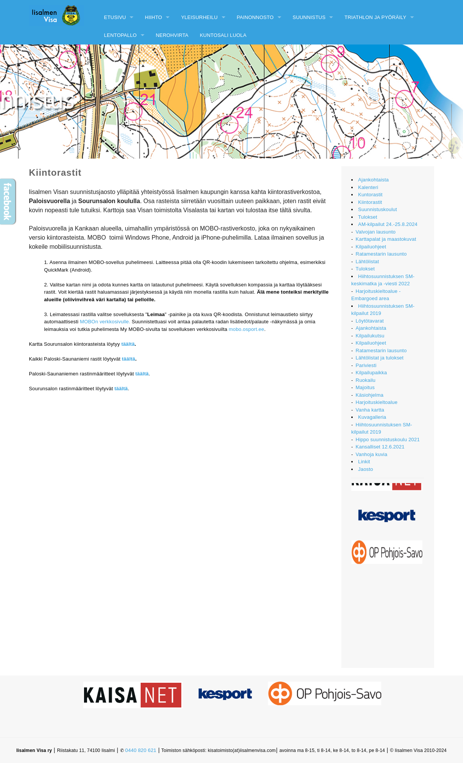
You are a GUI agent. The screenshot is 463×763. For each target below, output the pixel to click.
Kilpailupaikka (371, 372)
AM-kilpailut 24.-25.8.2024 (387, 224)
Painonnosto (255, 17)
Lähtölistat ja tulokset (380, 358)
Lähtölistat (367, 261)
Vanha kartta (370, 410)
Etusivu (115, 17)
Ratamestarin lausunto (381, 254)
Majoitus (365, 387)
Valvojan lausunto (376, 232)
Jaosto (365, 469)
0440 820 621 (140, 750)
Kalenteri (368, 187)
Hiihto (153, 17)
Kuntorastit (370, 194)
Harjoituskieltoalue (377, 402)
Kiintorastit (370, 202)
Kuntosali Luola (223, 35)
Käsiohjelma (370, 395)
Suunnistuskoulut (377, 209)
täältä (128, 344)
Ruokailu (366, 380)
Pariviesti (366, 365)
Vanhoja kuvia (371, 454)
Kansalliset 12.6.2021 (380, 447)
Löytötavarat (370, 321)
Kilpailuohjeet (371, 247)
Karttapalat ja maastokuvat (386, 239)
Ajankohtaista (373, 180)
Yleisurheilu (199, 17)
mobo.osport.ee (246, 329)
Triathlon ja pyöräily (375, 17)
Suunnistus (309, 17)
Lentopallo (120, 35)
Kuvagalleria (372, 417)
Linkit (364, 461)
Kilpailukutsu (370, 336)
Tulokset (367, 217)
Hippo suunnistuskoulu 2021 (388, 439)
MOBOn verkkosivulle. (105, 321)
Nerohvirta (172, 35)
